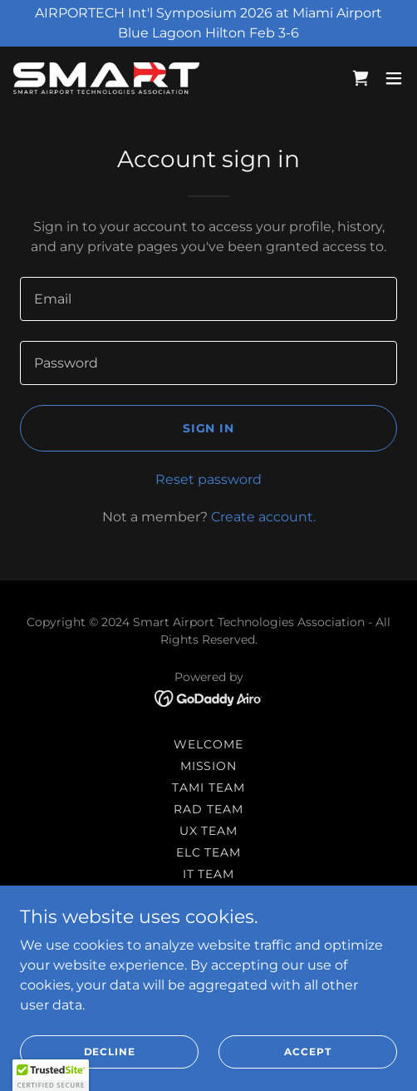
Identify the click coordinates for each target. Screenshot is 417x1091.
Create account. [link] (263, 517)
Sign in (209, 428)
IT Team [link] (209, 873)
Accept (307, 1051)
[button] (393, 78)
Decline (109, 1051)
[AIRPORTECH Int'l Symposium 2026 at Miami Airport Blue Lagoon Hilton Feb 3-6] (208, 23)
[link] (106, 78)
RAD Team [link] (208, 809)
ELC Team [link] (209, 852)
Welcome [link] (208, 744)
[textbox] (208, 299)
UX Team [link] (208, 830)
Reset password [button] (208, 479)
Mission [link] (209, 765)
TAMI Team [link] (208, 787)
